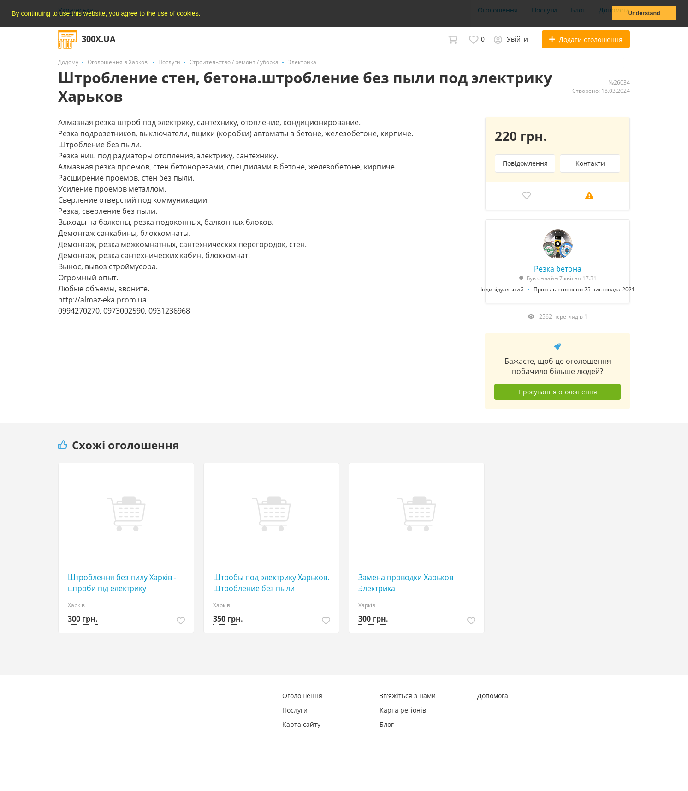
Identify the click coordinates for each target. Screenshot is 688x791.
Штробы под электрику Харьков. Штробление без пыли (271, 582)
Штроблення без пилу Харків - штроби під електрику (122, 582)
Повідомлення (525, 163)
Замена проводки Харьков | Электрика (408, 582)
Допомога (492, 695)
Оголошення (302, 695)
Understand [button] (644, 13)
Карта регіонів (403, 710)
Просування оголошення (557, 391)
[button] (203, 14)
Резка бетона (557, 269)
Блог (387, 724)
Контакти (590, 163)
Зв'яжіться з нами (408, 695)
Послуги (295, 710)
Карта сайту (301, 724)
